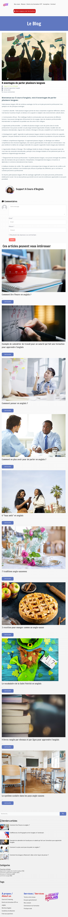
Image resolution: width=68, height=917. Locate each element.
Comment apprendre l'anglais (8, 872)
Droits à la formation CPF (34, 4)
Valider (12, 239)
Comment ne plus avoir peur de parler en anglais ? (24, 459)
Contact (53, 4)
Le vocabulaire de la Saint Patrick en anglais (21, 683)
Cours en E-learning (7, 899)
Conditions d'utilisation (8, 911)
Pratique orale (28, 908)
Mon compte (27, 903)
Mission (23, 4)
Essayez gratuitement (30, 900)
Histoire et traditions (6, 874)
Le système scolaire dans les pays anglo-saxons (23, 795)
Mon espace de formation (24, 11)
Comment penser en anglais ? (15, 403)
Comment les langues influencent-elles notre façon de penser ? (24, 857)
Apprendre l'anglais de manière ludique (11, 871)
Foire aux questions (7, 914)
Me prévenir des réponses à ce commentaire (22, 235)
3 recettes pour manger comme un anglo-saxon (23, 627)
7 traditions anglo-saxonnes (14, 571)
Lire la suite (7, 302)
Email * (11, 218)
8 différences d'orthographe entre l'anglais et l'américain (22, 835)
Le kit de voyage (4, 876)
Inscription (46, 4)
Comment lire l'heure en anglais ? (16, 294)
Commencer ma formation (31, 905)
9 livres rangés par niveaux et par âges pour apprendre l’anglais (30, 739)
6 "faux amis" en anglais (12, 515)
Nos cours (17, 4)
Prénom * (11, 226)
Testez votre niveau (29, 897)
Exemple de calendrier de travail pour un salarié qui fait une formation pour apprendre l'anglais (30, 842)
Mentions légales (6, 908)
